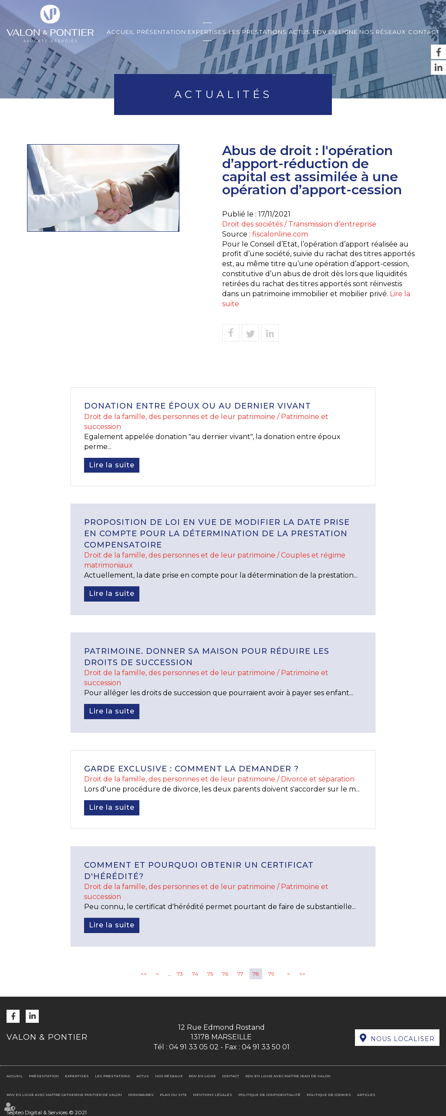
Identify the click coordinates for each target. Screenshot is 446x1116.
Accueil (121, 31)
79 (271, 974)
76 (225, 974)
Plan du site (173, 1094)
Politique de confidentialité (269, 1094)
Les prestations (258, 31)
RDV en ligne (335, 31)
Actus (300, 31)
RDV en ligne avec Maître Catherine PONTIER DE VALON (64, 1094)
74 (195, 974)
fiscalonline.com (280, 234)
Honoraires (141, 1094)
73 (180, 974)
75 (210, 974)
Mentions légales (212, 1094)
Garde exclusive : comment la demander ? (191, 769)
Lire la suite (112, 465)
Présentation (161, 31)
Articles (366, 1094)
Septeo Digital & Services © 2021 (47, 1112)
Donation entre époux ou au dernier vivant (197, 406)
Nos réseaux (382, 31)
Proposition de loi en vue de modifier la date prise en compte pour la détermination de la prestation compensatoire (217, 533)
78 (256, 974)
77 (240, 974)
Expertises (207, 31)
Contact (423, 31)
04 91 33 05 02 (194, 1047)
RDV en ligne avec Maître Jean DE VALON (288, 1076)
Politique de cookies (329, 1094)
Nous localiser (403, 1039)
